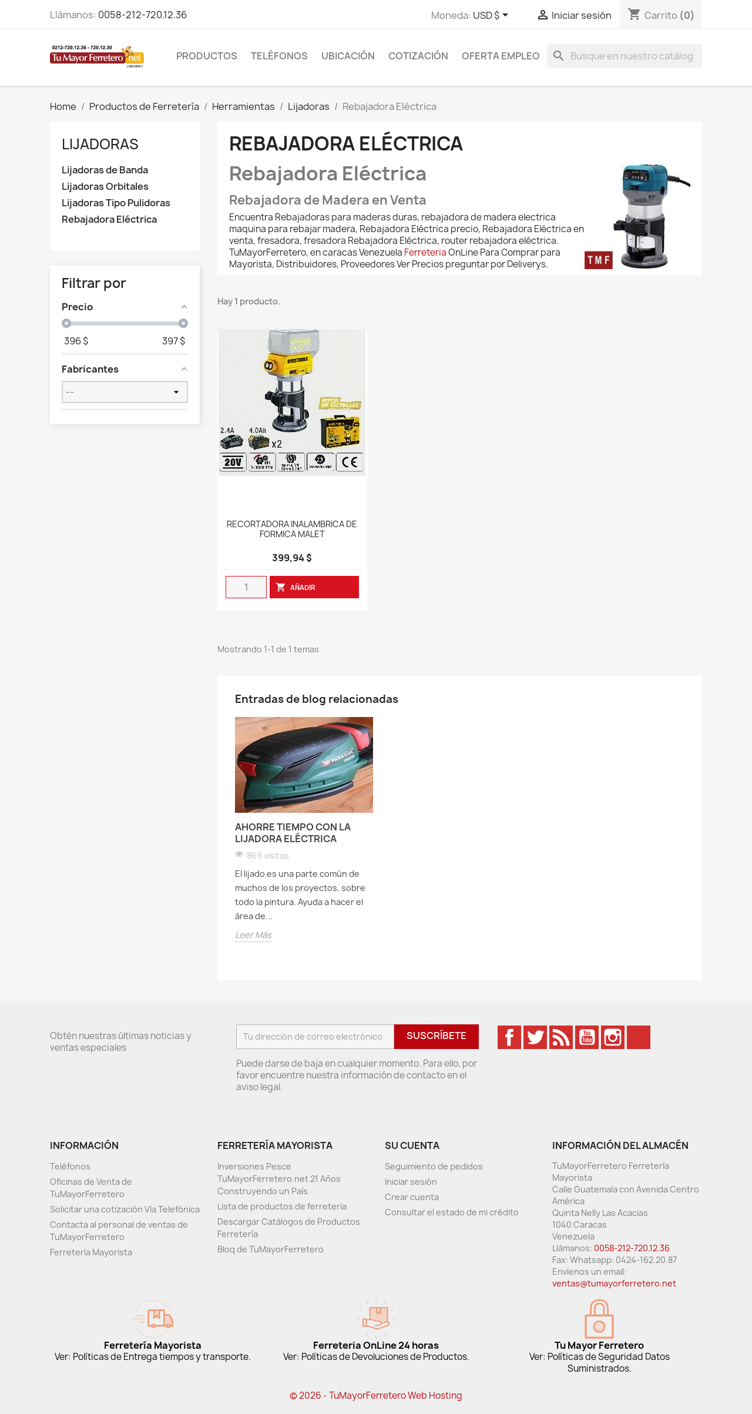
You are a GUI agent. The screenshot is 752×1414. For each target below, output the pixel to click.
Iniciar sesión (411, 1181)
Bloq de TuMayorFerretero (270, 1249)
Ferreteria (425, 252)
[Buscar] (624, 56)
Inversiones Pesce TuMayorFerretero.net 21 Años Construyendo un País (279, 1179)
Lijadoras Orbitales (105, 186)
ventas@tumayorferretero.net (614, 1283)
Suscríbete (436, 1035)
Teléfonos (279, 55)
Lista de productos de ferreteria (282, 1206)
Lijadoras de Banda (105, 170)
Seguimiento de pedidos (434, 1166)
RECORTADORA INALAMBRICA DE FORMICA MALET (292, 530)
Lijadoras (100, 144)
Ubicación (348, 55)
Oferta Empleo (501, 55)
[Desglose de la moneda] (492, 16)
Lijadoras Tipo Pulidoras (116, 203)
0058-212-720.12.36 (142, 14)
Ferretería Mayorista (91, 1252)
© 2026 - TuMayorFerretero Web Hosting (376, 1395)
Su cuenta (412, 1145)
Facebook (509, 1037)
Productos (206, 55)
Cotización (418, 55)
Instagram (613, 1037)
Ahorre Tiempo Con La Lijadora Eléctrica (293, 832)
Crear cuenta (412, 1196)
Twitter (535, 1037)
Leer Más (253, 934)
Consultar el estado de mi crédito (452, 1212)
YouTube (587, 1037)
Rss (561, 1037)
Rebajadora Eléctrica (109, 219)
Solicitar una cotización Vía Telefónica (125, 1209)
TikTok (638, 1037)
